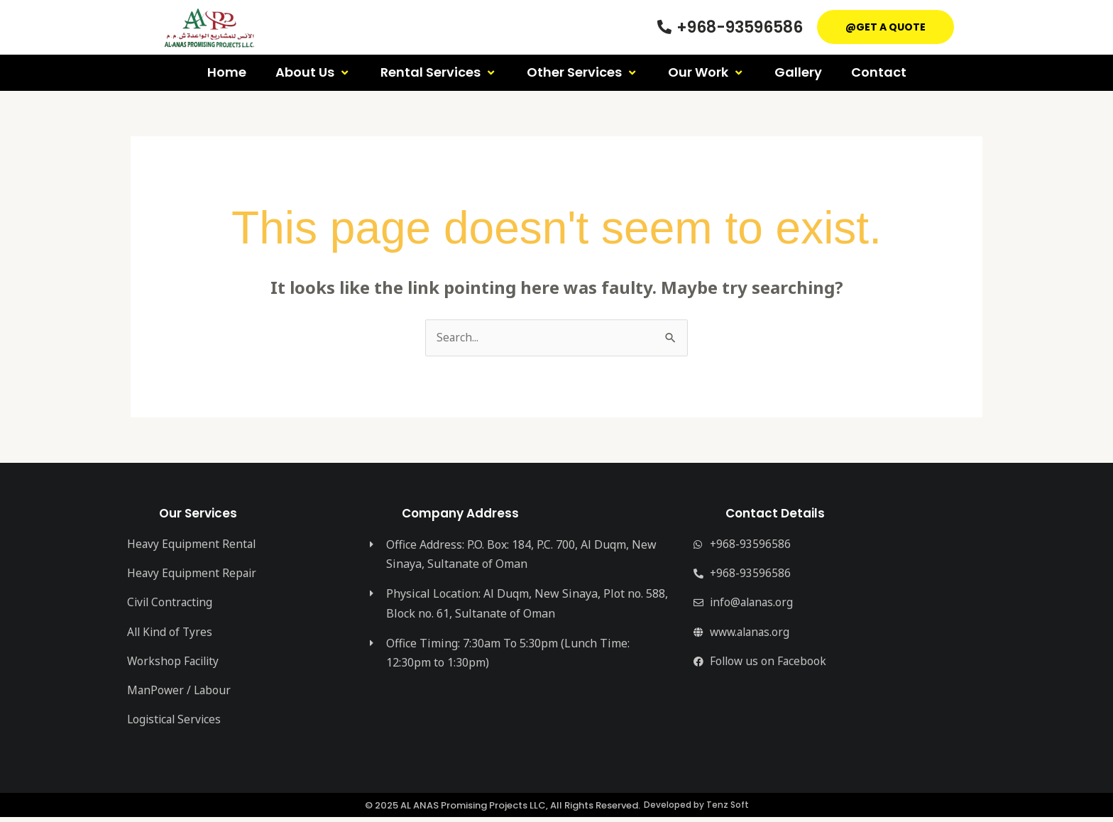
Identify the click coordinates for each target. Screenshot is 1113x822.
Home (226, 72)
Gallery (798, 72)
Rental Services (439, 72)
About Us (313, 72)
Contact (878, 72)
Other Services (583, 72)
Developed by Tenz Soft (696, 810)
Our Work (706, 72)
